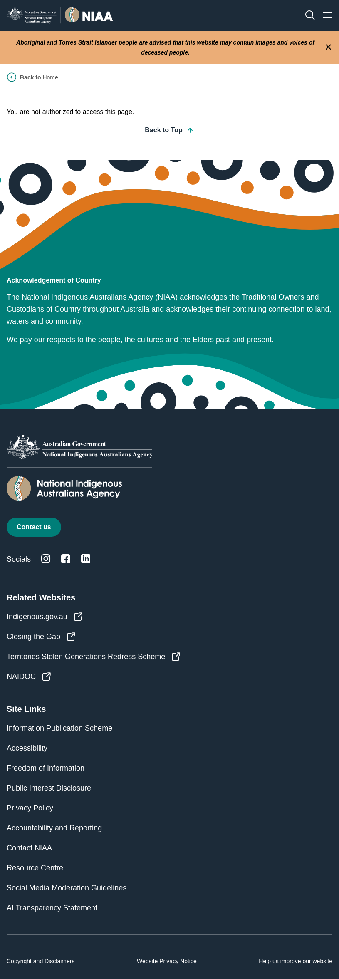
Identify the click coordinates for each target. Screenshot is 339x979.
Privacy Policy (30, 808)
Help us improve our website (295, 961)
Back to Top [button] (169, 130)
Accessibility (27, 748)
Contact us (34, 526)
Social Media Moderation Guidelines (66, 888)
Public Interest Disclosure (49, 788)
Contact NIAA (29, 848)
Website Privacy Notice (167, 961)
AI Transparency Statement (52, 908)
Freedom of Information (45, 768)
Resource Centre (35, 868)
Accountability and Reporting (54, 828)
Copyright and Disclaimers (40, 961)
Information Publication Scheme (59, 728)
